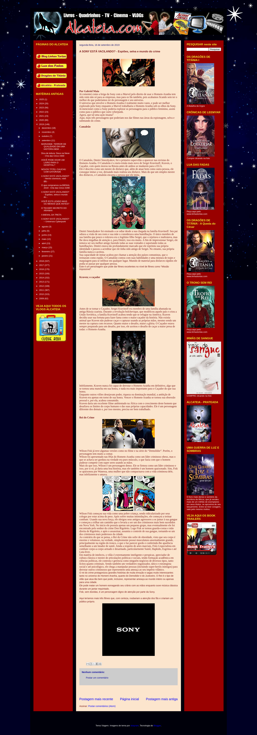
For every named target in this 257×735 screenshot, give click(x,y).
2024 (42, 103)
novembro (47, 132)
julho (44, 231)
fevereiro (46, 251)
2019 (42, 124)
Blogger (157, 725)
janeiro (45, 256)
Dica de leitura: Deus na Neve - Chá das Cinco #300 (55, 154)
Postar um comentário (97, 677)
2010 (42, 294)
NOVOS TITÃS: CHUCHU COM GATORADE (53, 170)
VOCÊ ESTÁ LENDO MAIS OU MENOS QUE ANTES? (55, 202)
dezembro (47, 128)
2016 (42, 269)
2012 (42, 286)
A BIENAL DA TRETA (51, 215)
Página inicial (129, 699)
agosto (45, 226)
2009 (42, 298)
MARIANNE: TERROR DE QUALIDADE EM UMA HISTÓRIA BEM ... (53, 146)
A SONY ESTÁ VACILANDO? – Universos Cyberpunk (55, 220)
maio (44, 239)
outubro (46, 136)
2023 (42, 107)
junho (45, 235)
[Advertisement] (139, 691)
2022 (42, 112)
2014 (42, 277)
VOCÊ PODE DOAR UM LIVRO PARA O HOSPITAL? (52, 162)
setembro (46, 140)
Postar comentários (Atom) (102, 706)
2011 (42, 290)
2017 (42, 265)
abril (44, 243)
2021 (42, 116)
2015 (42, 273)
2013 (42, 282)
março (45, 247)
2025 (42, 99)
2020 (42, 120)
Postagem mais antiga (162, 699)
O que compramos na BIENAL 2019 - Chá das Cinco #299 (55, 186)
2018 (42, 261)
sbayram (134, 725)
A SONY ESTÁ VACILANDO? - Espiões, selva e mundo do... (55, 194)
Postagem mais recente (96, 699)
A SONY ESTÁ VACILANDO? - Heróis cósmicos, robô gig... (55, 178)
